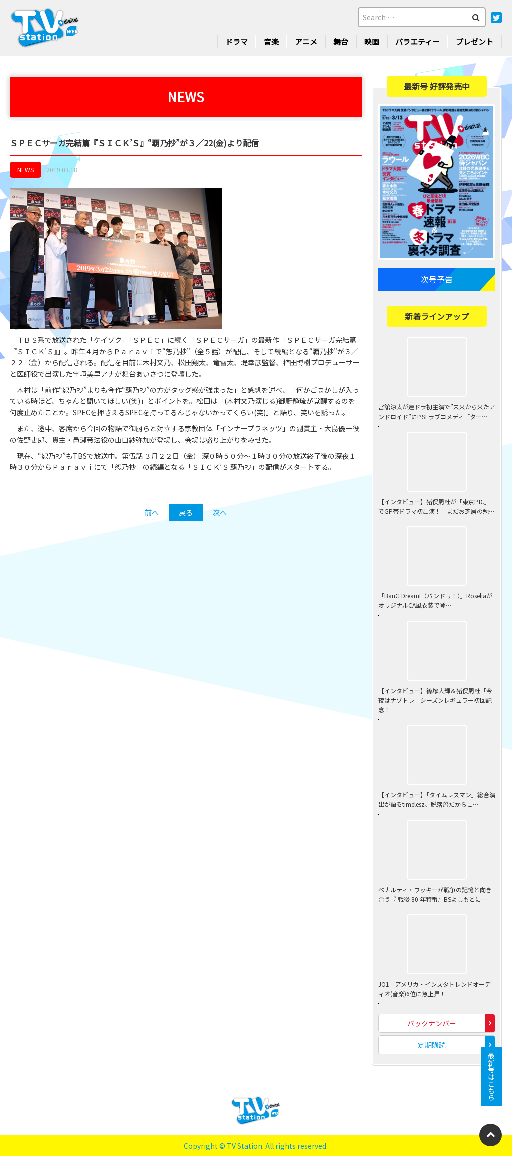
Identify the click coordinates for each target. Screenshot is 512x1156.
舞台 (341, 41)
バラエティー (418, 41)
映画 (372, 41)
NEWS (26, 170)
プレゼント (475, 41)
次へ (220, 512)
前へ (152, 512)
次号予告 (437, 280)
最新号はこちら (491, 1076)
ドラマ (237, 41)
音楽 (271, 41)
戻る (186, 512)
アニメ (306, 41)
